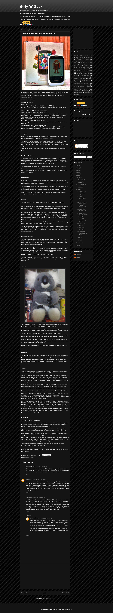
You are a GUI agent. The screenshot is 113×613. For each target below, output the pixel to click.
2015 (77, 168)
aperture (82, 55)
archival (81, 57)
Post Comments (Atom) (48, 598)
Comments (79, 147)
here (27, 451)
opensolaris (76, 84)
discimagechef (84, 62)
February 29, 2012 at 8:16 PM (44, 518)
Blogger (70, 609)
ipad (78, 73)
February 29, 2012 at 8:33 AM (37, 497)
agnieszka (28, 479)
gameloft (76, 68)
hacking (78, 70)
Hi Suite (63, 393)
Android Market (43, 138)
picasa (75, 86)
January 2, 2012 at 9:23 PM (39, 479)
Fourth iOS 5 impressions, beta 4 (81, 198)
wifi (91, 90)
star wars (81, 87)
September (81, 184)
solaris (75, 87)
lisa (88, 77)
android (27, 457)
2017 (77, 165)
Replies (29, 515)
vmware (85, 90)
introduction (84, 72)
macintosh (84, 80)
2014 (77, 170)
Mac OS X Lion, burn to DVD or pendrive (82, 214)
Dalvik (64, 180)
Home (45, 593)
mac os (82, 78)
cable (87, 59)
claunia (32, 518)
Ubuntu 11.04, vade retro (81, 224)
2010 (77, 245)
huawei (31, 457)
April (79, 242)
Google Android (35, 106)
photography (86, 85)
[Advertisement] (45, 576)
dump (81, 64)
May (79, 240)
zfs (76, 94)
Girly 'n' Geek (31, 7)
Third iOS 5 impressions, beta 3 (81, 220)
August (80, 187)
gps (91, 68)
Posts (77, 144)
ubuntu (75, 89)
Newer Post (25, 593)
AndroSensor (58, 222)
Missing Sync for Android (62, 402)
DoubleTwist (65, 401)
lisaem (76, 78)
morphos (84, 82)
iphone (86, 73)
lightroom (76, 76)
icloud (90, 70)
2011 (77, 177)
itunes (82, 75)
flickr (88, 67)
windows (79, 92)
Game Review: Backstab (81, 228)
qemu (88, 86)
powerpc (82, 86)
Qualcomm (30, 107)
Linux (44, 106)
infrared (78, 72)
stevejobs (88, 87)
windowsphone (88, 92)
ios (91, 72)
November (81, 179)
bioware (79, 59)
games (81, 68)
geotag (86, 68)
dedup (85, 61)
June (79, 237)
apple (89, 55)
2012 (77, 175)
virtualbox (86, 89)
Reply (27, 474)
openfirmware (77, 83)
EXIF (86, 65)
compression (77, 61)
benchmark (89, 57)
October (80, 182)
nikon (89, 82)
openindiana (86, 83)
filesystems (78, 67)
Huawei (31, 102)
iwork (88, 75)
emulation (87, 64)
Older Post (65, 593)
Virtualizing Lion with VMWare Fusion (81, 193)
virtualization (77, 90)
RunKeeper (55, 206)
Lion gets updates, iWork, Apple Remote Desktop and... (82, 204)
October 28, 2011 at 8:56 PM (40, 466)
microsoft (76, 82)
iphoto (75, 75)
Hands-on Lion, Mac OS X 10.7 (82, 209)
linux (82, 77)
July (79, 189)
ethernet (76, 65)
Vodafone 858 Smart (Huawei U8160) (82, 233)
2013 (77, 172)
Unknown (78, 254)
